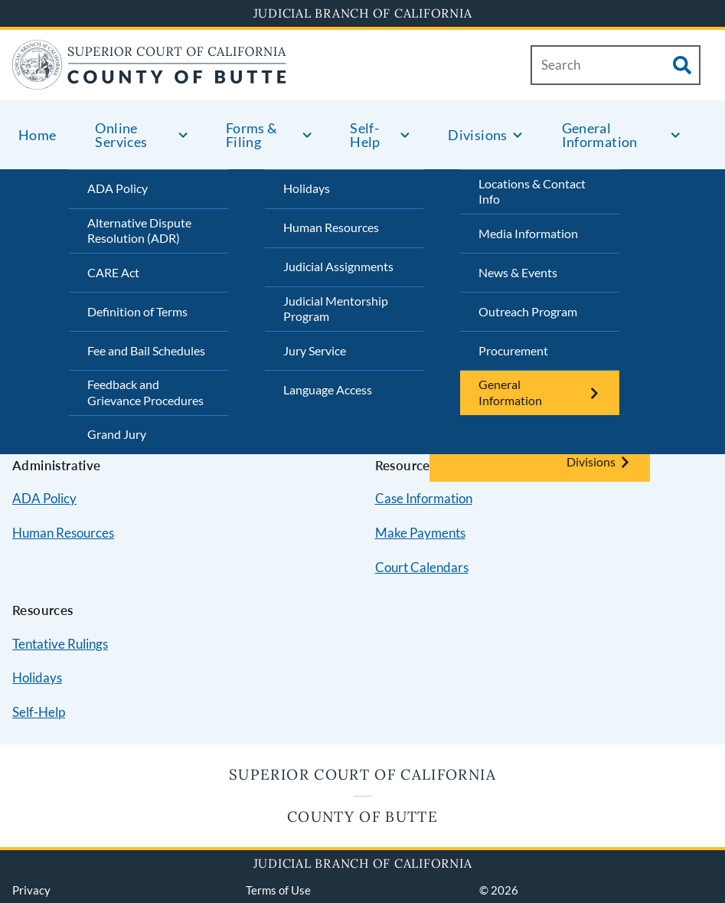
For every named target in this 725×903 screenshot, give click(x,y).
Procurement (513, 350)
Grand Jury (116, 434)
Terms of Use (278, 890)
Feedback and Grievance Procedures (145, 392)
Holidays (306, 188)
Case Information (423, 498)
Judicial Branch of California (362, 13)
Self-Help (38, 712)
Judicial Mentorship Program (335, 308)
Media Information (528, 233)
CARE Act (113, 272)
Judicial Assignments (338, 266)
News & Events (517, 272)
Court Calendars (422, 567)
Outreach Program (527, 311)
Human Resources (331, 227)
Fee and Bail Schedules (146, 350)
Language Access (327, 389)
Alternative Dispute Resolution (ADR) (139, 230)
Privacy (31, 890)
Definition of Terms (137, 311)
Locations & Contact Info (532, 191)
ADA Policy (117, 188)
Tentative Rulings (60, 644)
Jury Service (314, 350)
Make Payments (420, 533)
